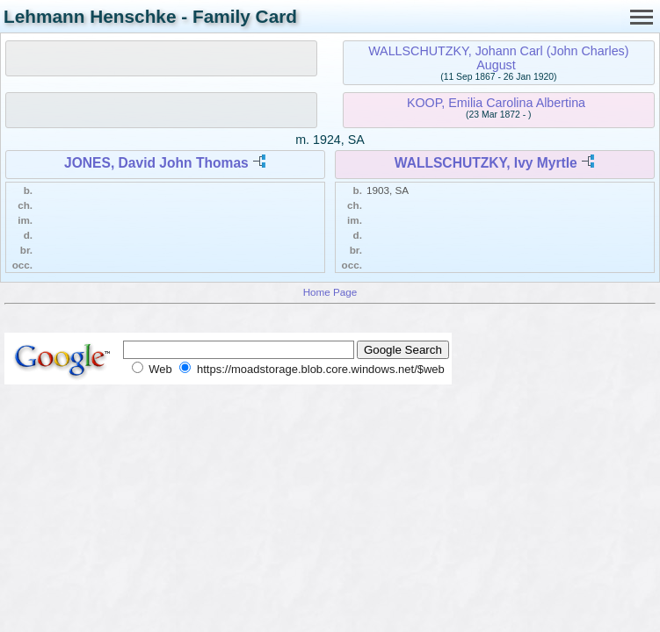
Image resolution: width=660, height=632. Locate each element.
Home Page (330, 292)
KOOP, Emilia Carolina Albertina (496, 103)
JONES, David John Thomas (156, 162)
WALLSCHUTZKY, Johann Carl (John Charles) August (498, 58)
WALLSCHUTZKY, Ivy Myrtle (486, 162)
